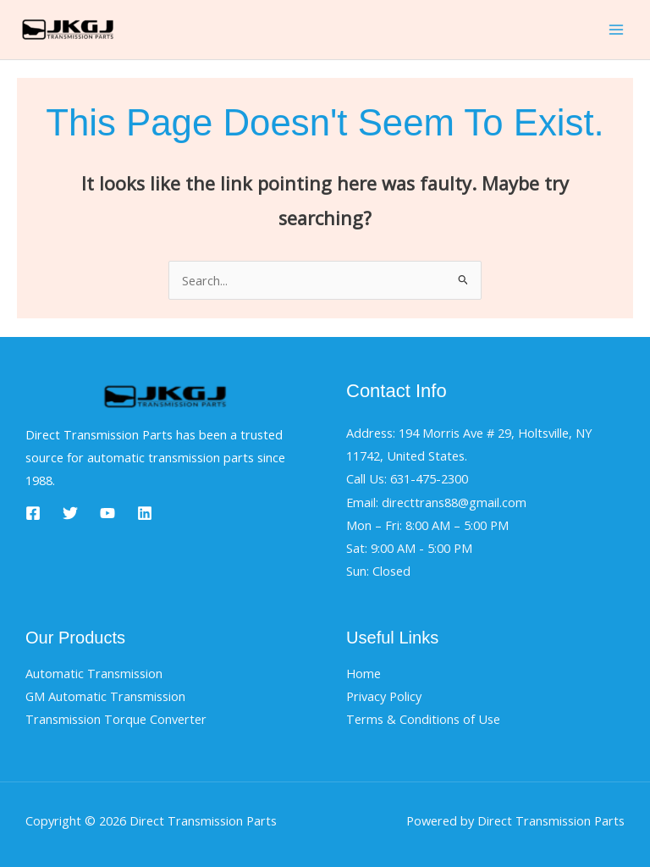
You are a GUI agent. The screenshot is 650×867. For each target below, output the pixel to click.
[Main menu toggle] (616, 30)
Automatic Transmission (93, 673)
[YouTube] (107, 513)
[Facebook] (33, 513)
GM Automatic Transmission (105, 696)
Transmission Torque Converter (116, 718)
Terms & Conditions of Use (423, 718)
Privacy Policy (383, 696)
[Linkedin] (144, 513)
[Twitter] (70, 513)
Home (363, 673)
